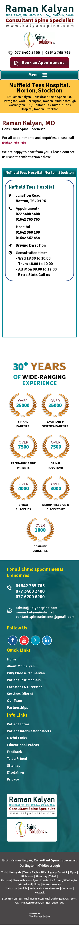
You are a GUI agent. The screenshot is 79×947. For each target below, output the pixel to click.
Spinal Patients (22, 410)
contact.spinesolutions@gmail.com (45, 616)
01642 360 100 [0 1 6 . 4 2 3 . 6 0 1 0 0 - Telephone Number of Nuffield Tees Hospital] (28, 232)
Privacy (13, 779)
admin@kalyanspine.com (36, 608)
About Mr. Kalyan (21, 666)
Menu (38, 75)
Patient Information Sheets (29, 731)
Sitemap (13, 765)
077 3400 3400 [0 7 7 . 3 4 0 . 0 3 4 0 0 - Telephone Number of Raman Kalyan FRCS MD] (27, 52)
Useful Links (17, 738)
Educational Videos (23, 745)
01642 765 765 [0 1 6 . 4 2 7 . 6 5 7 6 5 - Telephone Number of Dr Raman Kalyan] (58, 52)
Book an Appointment (39, 62)
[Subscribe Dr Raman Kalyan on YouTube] (24, 640)
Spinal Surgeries (23, 493)
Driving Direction (31, 245)
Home (11, 659)
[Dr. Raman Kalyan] (39, 15)
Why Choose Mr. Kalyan (26, 673)
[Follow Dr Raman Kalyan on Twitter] (35, 640)
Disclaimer (15, 772)
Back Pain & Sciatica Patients (55, 410)
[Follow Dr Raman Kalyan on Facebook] (12, 640)
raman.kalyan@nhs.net (35, 612)
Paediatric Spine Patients (23, 452)
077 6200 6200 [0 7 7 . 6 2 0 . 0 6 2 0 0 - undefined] (30, 597)
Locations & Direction (24, 687)
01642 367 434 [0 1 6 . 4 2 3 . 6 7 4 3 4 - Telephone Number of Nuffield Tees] (28, 237)
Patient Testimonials (24, 680)
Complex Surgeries (40, 535)
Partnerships (17, 707)
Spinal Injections (55, 452)
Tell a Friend (17, 758)
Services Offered (20, 693)
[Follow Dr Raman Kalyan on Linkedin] (46, 640)
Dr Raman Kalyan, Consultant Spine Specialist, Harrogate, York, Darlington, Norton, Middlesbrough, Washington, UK (40, 101)
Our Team (14, 700)
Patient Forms (18, 724)
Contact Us (41, 105)
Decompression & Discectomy (55, 493)
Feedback (14, 751)
